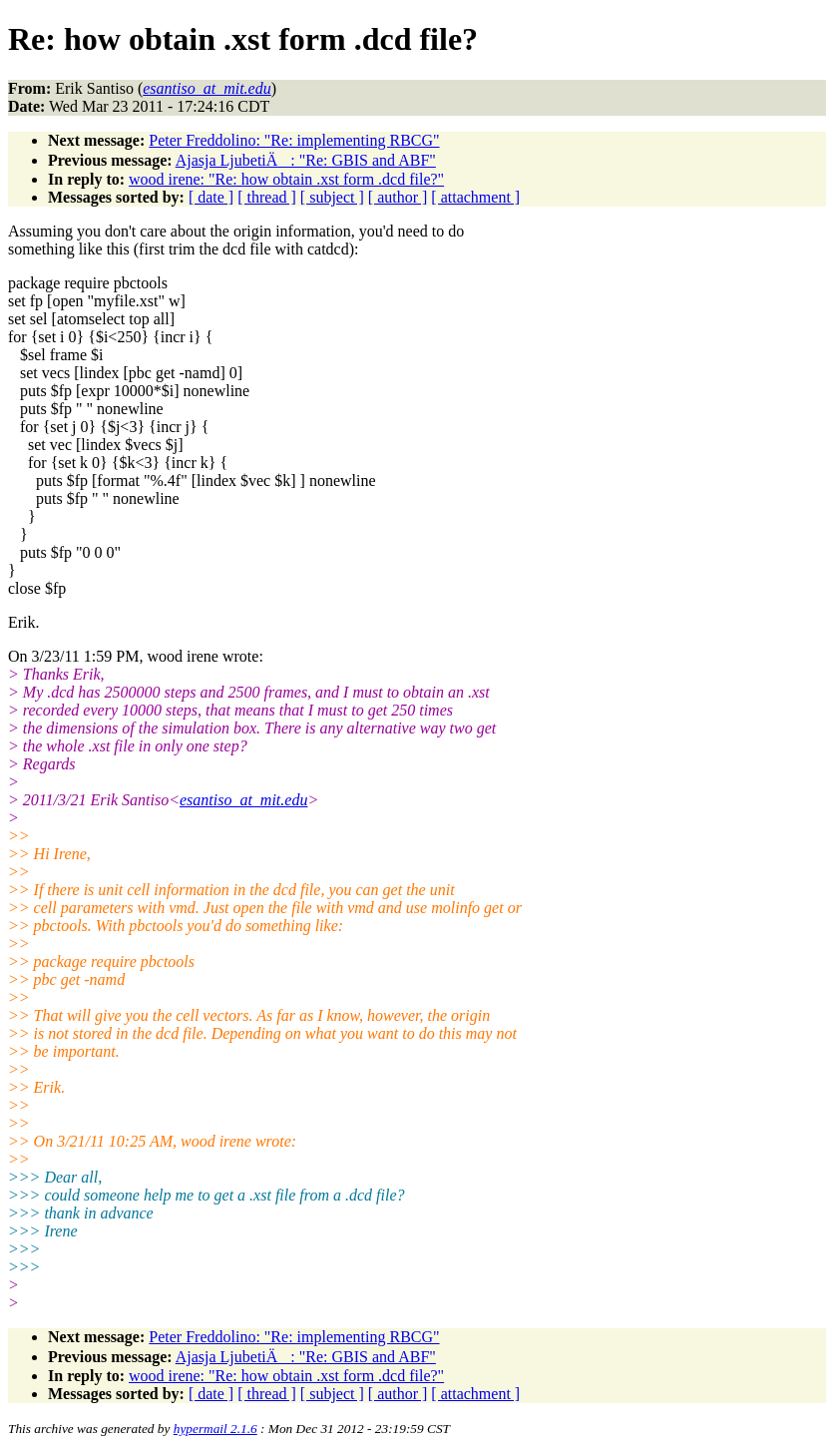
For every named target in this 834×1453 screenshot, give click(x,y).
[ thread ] (266, 197)
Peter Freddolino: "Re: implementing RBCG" (294, 140)
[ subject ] (332, 197)
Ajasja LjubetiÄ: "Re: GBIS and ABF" (306, 160)
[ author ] (398, 197)
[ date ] (211, 197)
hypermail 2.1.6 (215, 1428)
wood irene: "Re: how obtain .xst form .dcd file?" (286, 179)
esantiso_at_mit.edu (243, 799)
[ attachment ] (475, 197)
